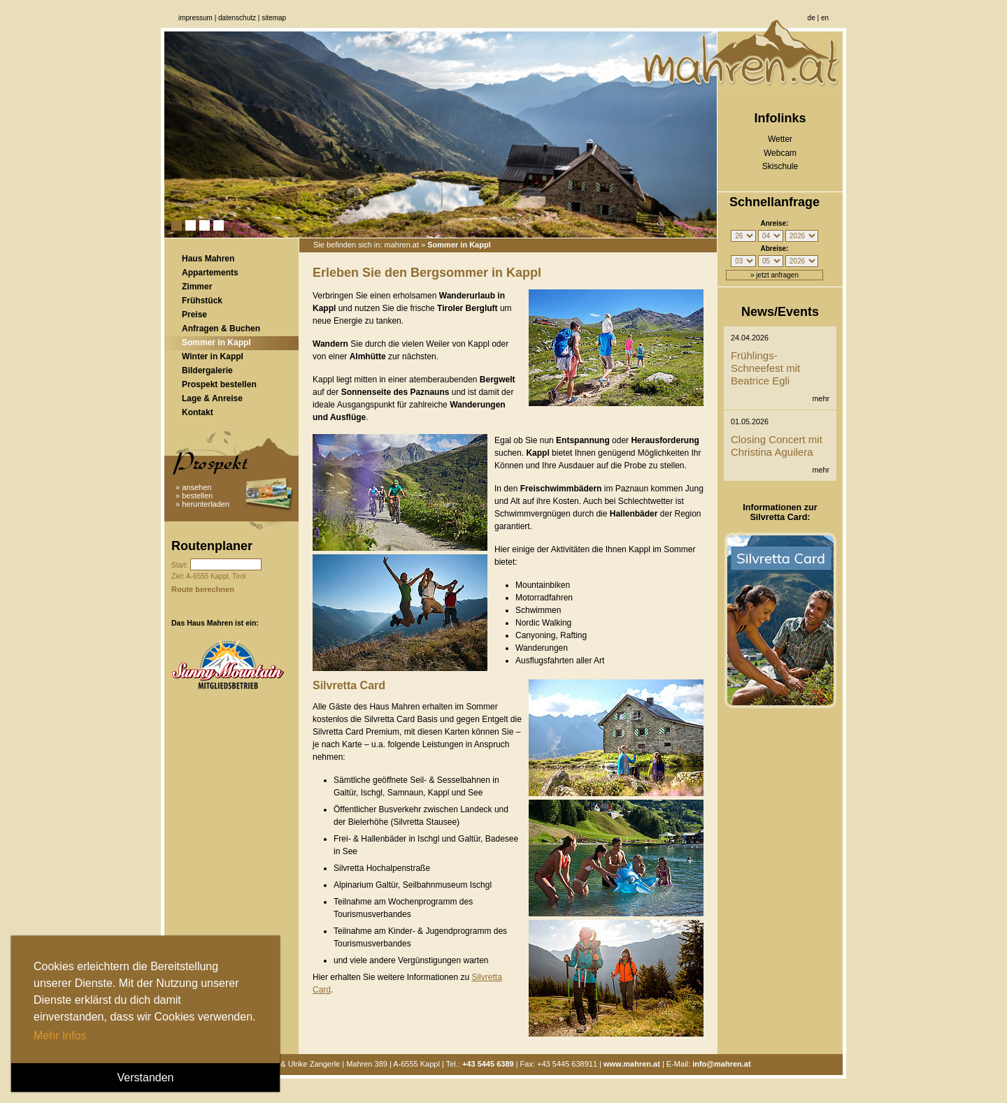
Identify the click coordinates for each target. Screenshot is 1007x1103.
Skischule (780, 166)
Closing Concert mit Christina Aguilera (776, 445)
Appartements (210, 272)
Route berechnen (202, 589)
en (825, 18)
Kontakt (197, 412)
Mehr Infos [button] (60, 1035)
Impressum (195, 18)
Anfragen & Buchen (221, 328)
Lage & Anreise (212, 398)
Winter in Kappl (212, 356)
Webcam (780, 153)
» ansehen (193, 487)
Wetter (780, 139)
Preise (194, 314)
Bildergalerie (207, 370)
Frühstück (202, 300)
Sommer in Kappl (216, 342)
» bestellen (194, 495)
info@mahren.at (721, 1064)
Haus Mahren (208, 259)
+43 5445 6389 (488, 1064)
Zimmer (197, 286)
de (811, 18)
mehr (820, 398)
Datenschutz (237, 18)
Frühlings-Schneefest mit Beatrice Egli (765, 368)
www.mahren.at (632, 1064)
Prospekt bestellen (219, 384)
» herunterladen (202, 504)
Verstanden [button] (145, 1077)
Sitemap (274, 18)
